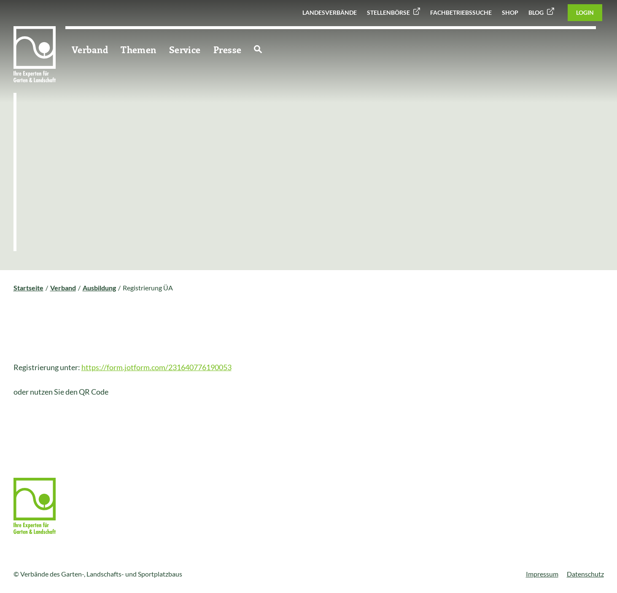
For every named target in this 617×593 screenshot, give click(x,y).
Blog (536, 12)
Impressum (542, 574)
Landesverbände (329, 12)
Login (585, 12)
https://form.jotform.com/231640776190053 (156, 367)
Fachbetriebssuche (461, 12)
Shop (510, 12)
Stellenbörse (388, 12)
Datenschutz (585, 574)
